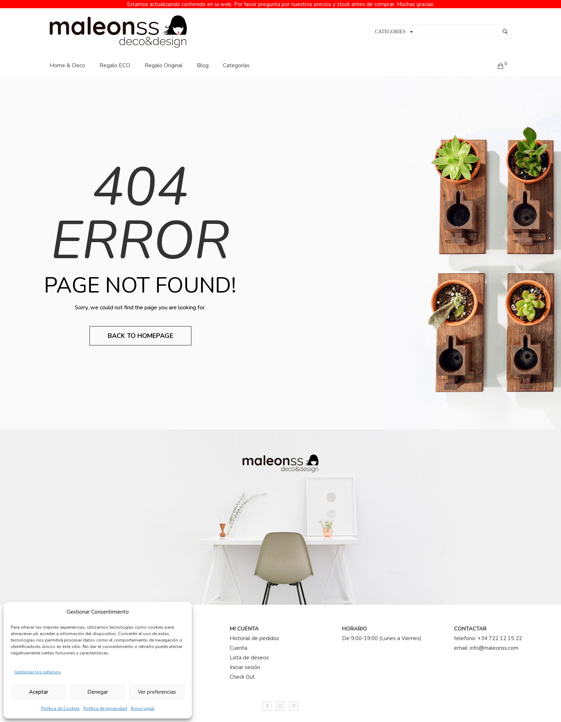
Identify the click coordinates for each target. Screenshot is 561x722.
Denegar (97, 692)
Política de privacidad (105, 708)
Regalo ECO (114, 59)
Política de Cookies (60, 708)
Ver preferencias (157, 692)
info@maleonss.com (494, 641)
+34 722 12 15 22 (500, 632)
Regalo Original (163, 59)
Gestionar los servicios (37, 672)
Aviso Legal (143, 708)
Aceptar (38, 692)
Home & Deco (67, 59)
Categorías (236, 59)
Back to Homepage (140, 329)
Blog (203, 59)
